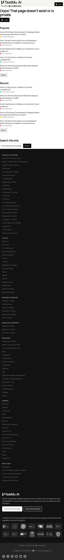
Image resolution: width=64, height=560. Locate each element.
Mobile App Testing (9, 182)
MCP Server (6, 168)
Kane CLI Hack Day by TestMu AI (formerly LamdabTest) (16, 58)
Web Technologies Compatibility (13, 375)
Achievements (7, 418)
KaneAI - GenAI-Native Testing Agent (15, 162)
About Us (5, 404)
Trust (4, 452)
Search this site (9, 140)
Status (4, 396)
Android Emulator (8, 289)
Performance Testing (9, 192)
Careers (5, 407)
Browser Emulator (8, 292)
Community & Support (9, 424)
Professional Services (9, 233)
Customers (6, 411)
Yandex (4, 275)
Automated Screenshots (11, 206)
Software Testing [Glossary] (12, 379)
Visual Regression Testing (11, 223)
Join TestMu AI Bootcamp (11, 348)
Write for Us (6, 438)
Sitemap (5, 392)
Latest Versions (7, 385)
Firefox (4, 258)
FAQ (3, 372)
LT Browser (6, 196)
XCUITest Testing (8, 333)
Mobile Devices (7, 282)
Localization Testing (9, 219)
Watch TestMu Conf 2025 (11, 345)
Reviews (5, 421)
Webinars (5, 368)
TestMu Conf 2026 (9, 341)
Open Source (6, 431)
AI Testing (5, 185)
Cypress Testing (8, 308)
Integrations (6, 226)
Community (6, 355)
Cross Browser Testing (10, 172)
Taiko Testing (7, 318)
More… (3, 75)
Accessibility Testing (9, 213)
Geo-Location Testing (10, 209)
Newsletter (6, 365)
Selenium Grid (7, 304)
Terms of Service (8, 445)
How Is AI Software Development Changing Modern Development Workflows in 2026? (20, 33)
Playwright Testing (8, 311)
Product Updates (8, 362)
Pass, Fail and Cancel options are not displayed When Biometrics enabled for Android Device (18, 41)
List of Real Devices (9, 251)
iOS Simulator (6, 285)
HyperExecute (7, 189)
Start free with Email (33, 509)
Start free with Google (12, 509)
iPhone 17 (5, 241)
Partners (5, 428)
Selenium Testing (8, 301)
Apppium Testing (8, 326)
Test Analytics (7, 230)
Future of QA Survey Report (11, 474)
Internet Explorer (8, 255)
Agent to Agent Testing (10, 165)
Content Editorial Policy (10, 435)
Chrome (5, 262)
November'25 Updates (10, 480)
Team (4, 455)
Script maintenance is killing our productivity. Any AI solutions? (19, 50)
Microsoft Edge (7, 268)
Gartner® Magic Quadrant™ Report (14, 470)
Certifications (7, 358)
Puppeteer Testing (9, 314)
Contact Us (6, 458)
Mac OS (4, 279)
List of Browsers (8, 248)
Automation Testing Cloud (11, 158)
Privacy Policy (6, 448)
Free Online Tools (8, 382)
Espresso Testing (8, 329)
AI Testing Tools (8, 389)
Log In (59, 4)
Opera (4, 272)
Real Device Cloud (8, 175)
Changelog (6, 467)
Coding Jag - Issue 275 (10, 477)
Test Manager (7, 179)
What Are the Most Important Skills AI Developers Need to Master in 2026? (19, 67)
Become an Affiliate (9, 441)
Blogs (4, 352)
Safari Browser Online (9, 265)
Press (4, 414)
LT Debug (5, 199)
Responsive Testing (9, 216)
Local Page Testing (9, 202)
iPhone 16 (5, 245)
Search (27, 146)
